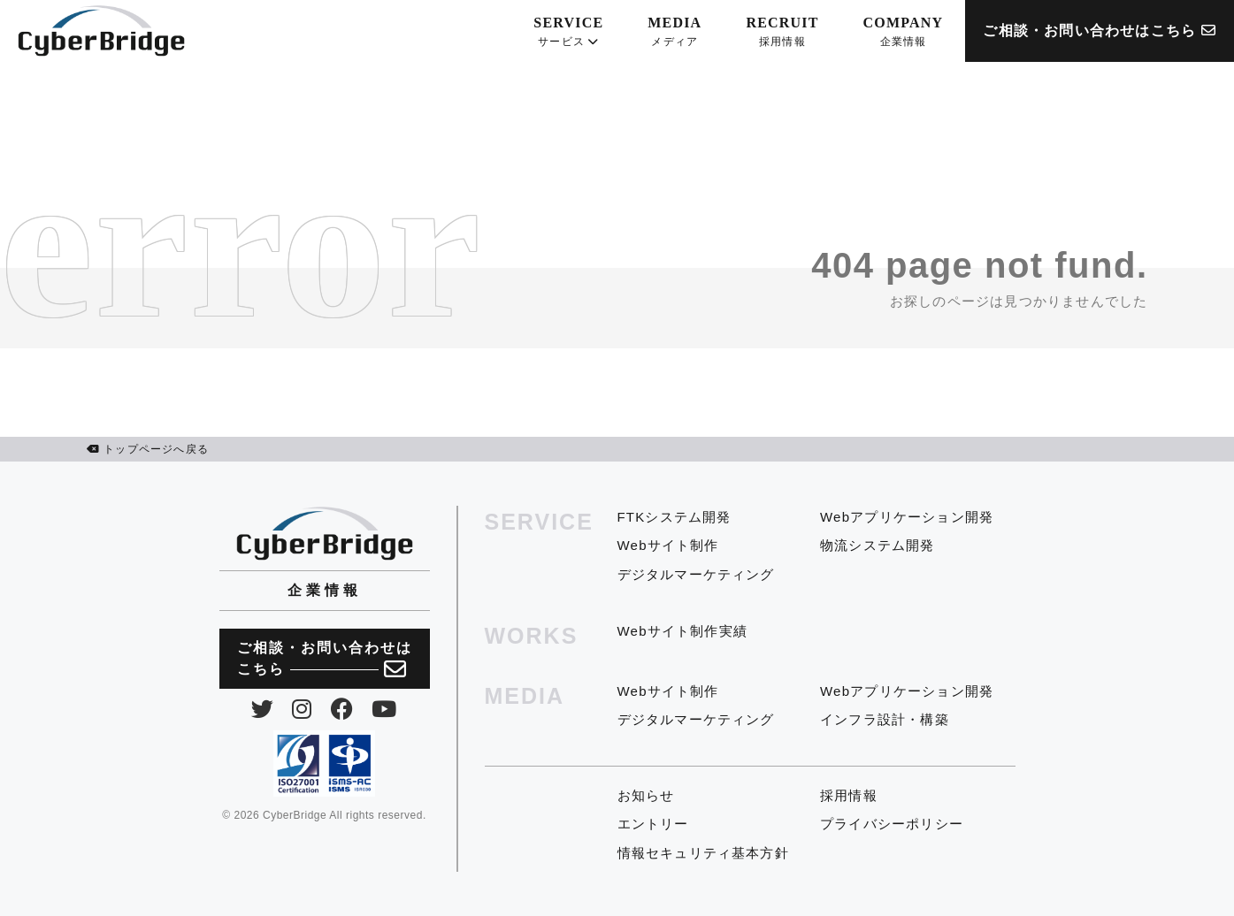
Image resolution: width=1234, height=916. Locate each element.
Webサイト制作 (668, 545)
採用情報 (849, 795)
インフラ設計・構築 (884, 719)
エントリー (653, 823)
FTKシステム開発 (674, 516)
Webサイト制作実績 (682, 630)
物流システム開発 (877, 545)
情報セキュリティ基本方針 (703, 852)
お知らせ (646, 795)
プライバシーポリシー (891, 823)
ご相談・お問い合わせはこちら (1099, 30)
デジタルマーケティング (696, 574)
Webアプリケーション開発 (906, 516)
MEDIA (674, 32)
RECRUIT (782, 32)
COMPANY (903, 32)
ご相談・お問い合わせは (324, 660)
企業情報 (324, 590)
